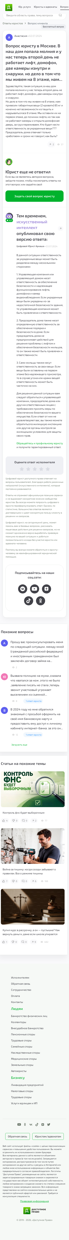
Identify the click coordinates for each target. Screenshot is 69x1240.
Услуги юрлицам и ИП (24, 1103)
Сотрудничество (21, 989)
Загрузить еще (19, 744)
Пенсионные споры (23, 1034)
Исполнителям (20, 977)
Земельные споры (22, 1064)
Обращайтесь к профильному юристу (40, 443)
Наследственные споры (25, 1052)
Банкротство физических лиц (29, 1015)
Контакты (17, 1001)
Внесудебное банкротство (27, 1028)
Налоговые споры (22, 1091)
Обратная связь (20, 983)
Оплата (15, 995)
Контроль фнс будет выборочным (23, 812)
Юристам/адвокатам (48, 1136)
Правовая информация (34, 1201)
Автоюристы (19, 1070)
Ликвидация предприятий (27, 1084)
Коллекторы (18, 1022)
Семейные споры (21, 1046)
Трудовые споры (21, 1040)
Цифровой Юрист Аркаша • (31, 246)
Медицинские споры (24, 1058)
